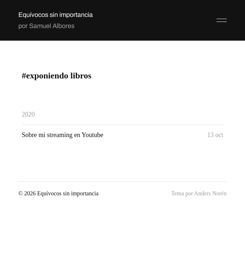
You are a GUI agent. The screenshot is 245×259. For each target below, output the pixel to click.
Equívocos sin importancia (55, 14)
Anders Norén (210, 193)
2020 (28, 114)
